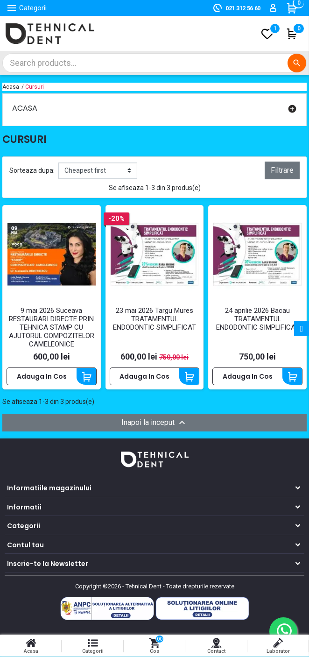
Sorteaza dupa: (32, 170)
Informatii (24, 507)
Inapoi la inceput (154, 423)
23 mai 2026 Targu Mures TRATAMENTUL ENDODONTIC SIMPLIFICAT (154, 319)
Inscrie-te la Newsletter (47, 564)
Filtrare (282, 170)
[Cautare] (154, 63)
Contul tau (25, 545)
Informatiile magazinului (49, 488)
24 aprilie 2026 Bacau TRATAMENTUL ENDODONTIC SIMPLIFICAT (257, 319)
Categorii (23, 526)
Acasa (24, 108)
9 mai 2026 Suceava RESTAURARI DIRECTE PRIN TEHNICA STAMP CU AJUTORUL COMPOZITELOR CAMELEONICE (51, 328)
